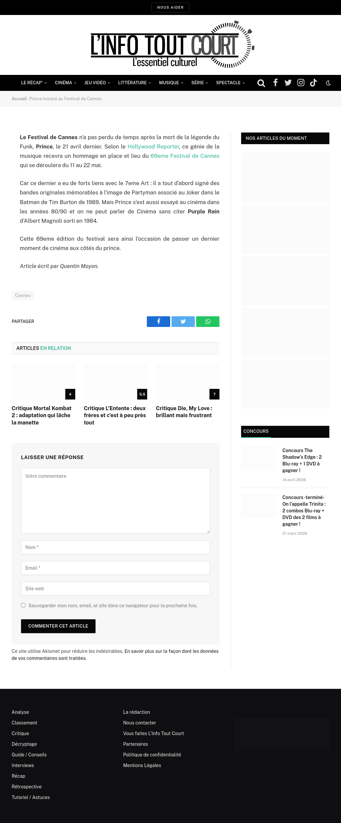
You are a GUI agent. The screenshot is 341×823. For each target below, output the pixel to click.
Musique (169, 82)
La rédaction (136, 712)
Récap (18, 776)
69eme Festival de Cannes (185, 155)
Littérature (132, 82)
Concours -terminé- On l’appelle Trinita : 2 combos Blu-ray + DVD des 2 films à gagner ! (304, 511)
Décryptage (24, 744)
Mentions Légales (142, 765)
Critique (20, 733)
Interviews (23, 765)
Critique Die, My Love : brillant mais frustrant (184, 412)
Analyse (20, 712)
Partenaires (135, 744)
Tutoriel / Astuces (31, 797)
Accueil (19, 98)
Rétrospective (27, 786)
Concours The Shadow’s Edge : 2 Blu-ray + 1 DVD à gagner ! (302, 460)
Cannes (23, 295)
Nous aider (170, 7)
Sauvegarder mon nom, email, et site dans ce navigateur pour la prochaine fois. (112, 605)
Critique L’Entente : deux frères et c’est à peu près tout (115, 415)
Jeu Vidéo (95, 82)
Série (197, 82)
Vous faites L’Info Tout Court (153, 733)
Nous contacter (139, 722)
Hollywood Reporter (153, 146)
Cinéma (63, 82)
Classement (24, 722)
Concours (256, 431)
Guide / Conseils (29, 754)
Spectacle (228, 82)
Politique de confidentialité (152, 754)
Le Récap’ (32, 82)
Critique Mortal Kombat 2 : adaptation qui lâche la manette (42, 415)
